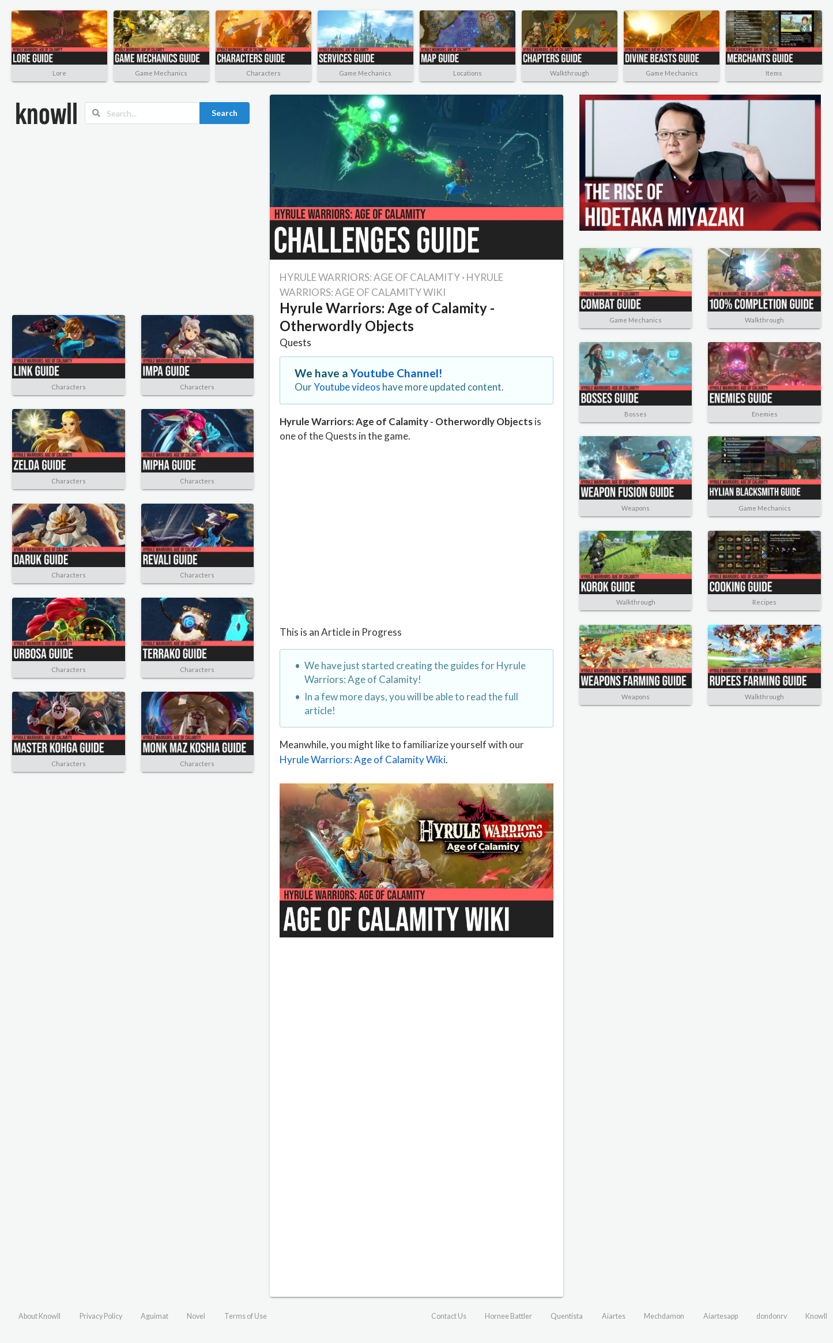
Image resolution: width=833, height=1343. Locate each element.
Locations (467, 73)
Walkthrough (569, 73)
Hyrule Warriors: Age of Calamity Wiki (363, 759)
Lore (59, 73)
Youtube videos (347, 387)
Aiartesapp (720, 1316)
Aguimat (154, 1316)
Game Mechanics (161, 73)
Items (774, 73)
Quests (295, 342)
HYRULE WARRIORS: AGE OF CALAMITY (370, 277)
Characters (263, 73)
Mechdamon (664, 1316)
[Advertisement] (132, 220)
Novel (196, 1316)
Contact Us (448, 1316)
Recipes (764, 602)
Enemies (765, 414)
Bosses (635, 414)
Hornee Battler (508, 1316)
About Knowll (39, 1316)
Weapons (635, 508)
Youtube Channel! (396, 373)
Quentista (567, 1316)
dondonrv (771, 1316)
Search (225, 113)
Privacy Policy (101, 1316)
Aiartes (613, 1316)
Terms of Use (245, 1316)
